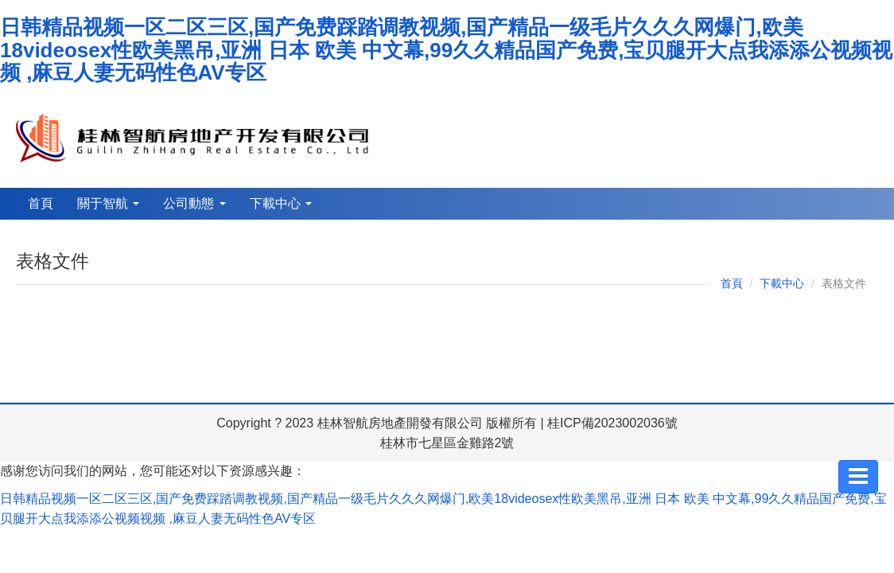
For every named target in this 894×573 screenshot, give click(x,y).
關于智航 (108, 203)
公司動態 (194, 203)
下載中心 (281, 203)
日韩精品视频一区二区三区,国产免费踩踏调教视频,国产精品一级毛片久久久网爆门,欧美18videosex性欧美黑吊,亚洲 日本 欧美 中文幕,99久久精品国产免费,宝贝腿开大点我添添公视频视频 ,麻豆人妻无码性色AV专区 (446, 49)
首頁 (40, 203)
